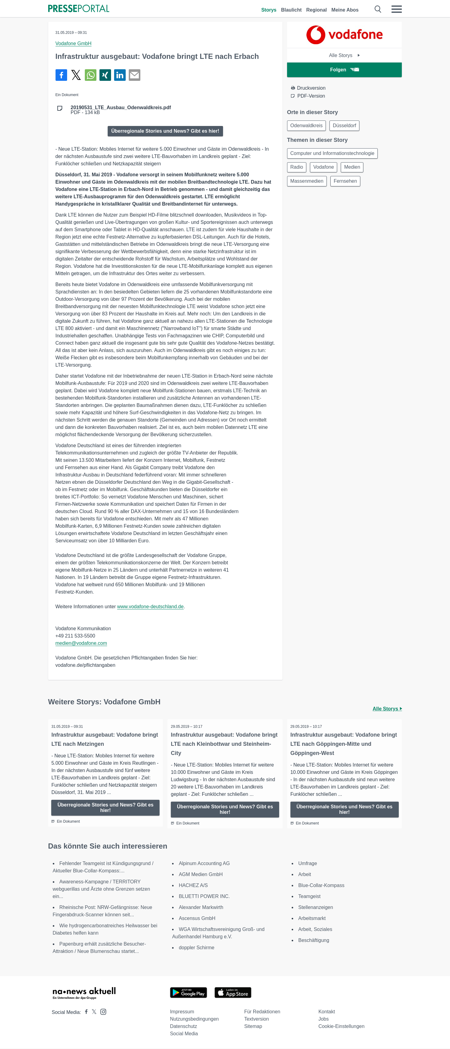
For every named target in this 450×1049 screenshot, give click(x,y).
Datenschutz (183, 1026)
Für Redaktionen (262, 1012)
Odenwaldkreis (307, 125)
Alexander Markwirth (201, 908)
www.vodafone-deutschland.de (150, 606)
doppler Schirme (196, 948)
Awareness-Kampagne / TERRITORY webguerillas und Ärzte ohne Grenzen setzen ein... (101, 890)
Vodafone (325, 168)
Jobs (324, 1019)
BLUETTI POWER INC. (204, 897)
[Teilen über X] (76, 75)
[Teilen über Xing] (105, 75)
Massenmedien (307, 183)
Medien (355, 168)
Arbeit (304, 875)
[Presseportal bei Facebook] (84, 1012)
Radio (297, 168)
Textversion (256, 1019)
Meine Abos (344, 10)
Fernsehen (347, 183)
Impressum (182, 1012)
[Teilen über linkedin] (120, 75)
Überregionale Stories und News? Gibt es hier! (165, 131)
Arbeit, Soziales (315, 929)
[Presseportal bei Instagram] (101, 1012)
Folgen (344, 69)
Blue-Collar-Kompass (321, 886)
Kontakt (327, 1012)
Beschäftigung (313, 940)
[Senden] (134, 75)
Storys (268, 10)
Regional (316, 10)
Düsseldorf (346, 125)
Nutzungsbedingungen (194, 1019)
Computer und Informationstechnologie (333, 154)
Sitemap (253, 1026)
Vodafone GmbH (74, 43)
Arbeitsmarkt (312, 918)
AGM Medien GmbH (201, 875)
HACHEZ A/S (193, 886)
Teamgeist (309, 897)
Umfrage (307, 864)
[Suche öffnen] (378, 9)
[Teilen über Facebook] (61, 75)
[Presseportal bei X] (92, 1012)
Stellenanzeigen (315, 908)
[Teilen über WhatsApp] (90, 75)
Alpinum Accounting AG (204, 864)
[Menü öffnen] (396, 9)
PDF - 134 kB (121, 110)
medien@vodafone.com (81, 643)
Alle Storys (344, 55)
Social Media (184, 1034)
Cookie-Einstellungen (342, 1026)
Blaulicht (291, 10)
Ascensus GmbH (197, 918)
